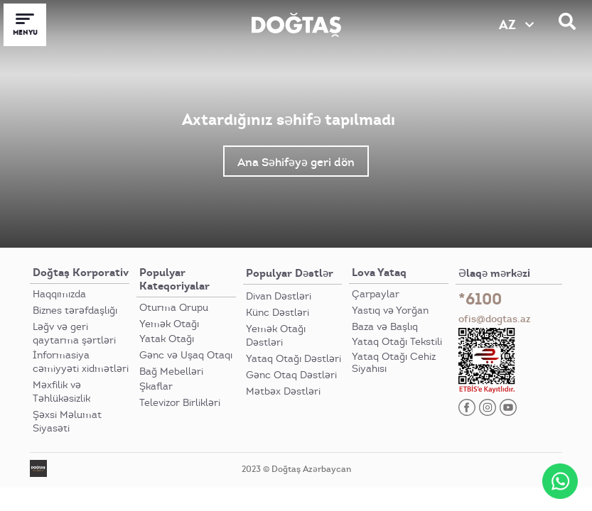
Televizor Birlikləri (179, 403)
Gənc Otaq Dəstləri (291, 375)
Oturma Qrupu (173, 308)
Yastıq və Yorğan (390, 310)
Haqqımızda (59, 294)
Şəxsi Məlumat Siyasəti (67, 421)
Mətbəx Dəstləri (283, 391)
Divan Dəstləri (278, 296)
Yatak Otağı (166, 339)
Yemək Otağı (169, 324)
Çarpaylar (375, 294)
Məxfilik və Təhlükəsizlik (61, 392)
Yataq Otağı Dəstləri (293, 359)
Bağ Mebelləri (171, 372)
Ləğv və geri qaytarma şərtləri (74, 333)
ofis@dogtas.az (494, 318)
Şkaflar (156, 386)
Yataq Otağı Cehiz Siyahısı (394, 363)
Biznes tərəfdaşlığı (75, 310)
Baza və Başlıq (385, 327)
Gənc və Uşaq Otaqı (185, 355)
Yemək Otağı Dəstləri (276, 335)
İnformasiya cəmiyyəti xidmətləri (81, 362)
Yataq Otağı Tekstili (397, 342)
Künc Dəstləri (277, 313)
